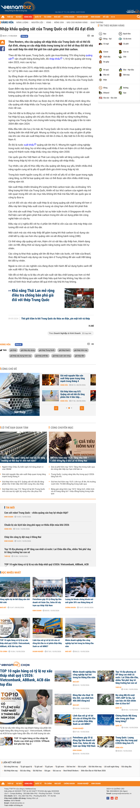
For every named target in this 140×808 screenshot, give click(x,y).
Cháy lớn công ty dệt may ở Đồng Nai (22, 537)
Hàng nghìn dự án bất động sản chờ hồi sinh (15, 601)
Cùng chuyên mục (62, 427)
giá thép (13, 350)
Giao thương (96, 22)
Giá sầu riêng (25, 771)
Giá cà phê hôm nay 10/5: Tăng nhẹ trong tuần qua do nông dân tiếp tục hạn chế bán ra (73, 468)
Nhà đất (3, 608)
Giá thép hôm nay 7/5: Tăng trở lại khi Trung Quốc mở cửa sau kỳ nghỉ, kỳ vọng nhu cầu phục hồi (23, 490)
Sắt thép (19, 412)
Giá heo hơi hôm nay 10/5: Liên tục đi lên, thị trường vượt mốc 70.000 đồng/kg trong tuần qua (73, 483)
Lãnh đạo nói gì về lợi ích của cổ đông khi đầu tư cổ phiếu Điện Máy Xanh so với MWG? (47, 643)
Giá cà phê (82, 767)
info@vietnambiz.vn (17, 803)
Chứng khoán (70, 608)
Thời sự (7, 556)
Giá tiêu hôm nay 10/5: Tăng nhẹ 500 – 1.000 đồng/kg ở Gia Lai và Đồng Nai (69, 459)
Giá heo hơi (70, 767)
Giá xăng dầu (126, 767)
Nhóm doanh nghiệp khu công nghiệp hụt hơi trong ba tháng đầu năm (79, 643)
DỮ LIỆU (106, 17)
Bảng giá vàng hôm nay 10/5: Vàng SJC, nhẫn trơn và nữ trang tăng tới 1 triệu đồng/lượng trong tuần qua (72, 491)
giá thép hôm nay (80, 350)
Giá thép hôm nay (11, 771)
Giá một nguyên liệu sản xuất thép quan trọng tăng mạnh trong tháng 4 (103, 378)
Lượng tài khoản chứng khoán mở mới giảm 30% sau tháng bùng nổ (79, 601)
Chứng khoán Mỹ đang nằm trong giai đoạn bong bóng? (126, 718)
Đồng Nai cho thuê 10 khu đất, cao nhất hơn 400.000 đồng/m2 (83, 698)
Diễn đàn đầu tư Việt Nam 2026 (93, 771)
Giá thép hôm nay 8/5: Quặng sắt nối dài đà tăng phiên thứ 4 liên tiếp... (103, 394)
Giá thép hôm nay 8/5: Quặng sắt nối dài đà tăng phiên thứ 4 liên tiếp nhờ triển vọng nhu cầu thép (23, 483)
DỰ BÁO (18, 17)
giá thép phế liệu (41, 355)
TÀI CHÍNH (47, 17)
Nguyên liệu (37, 22)
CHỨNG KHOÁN (68, 17)
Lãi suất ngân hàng (111, 767)
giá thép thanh (64, 350)
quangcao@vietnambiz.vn (121, 793)
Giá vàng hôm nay (11, 767)
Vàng (48, 22)
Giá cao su (57, 771)
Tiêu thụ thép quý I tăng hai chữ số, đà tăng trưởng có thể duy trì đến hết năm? (23, 459)
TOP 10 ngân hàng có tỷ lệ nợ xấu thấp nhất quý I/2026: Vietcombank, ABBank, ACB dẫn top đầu (46, 566)
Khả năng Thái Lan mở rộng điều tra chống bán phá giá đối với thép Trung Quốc (33, 295)
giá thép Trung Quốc (46, 350)
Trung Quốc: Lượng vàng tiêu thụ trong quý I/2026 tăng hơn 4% (72, 475)
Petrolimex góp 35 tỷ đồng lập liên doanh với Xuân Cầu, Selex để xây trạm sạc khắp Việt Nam (47, 602)
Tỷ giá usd (38, 767)
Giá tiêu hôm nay (95, 767)
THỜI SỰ (10, 17)
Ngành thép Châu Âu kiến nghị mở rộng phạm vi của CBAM (54, 394)
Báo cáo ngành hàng (77, 22)
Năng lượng (22, 22)
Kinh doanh (8, 517)
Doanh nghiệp (38, 651)
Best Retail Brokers (71, 771)
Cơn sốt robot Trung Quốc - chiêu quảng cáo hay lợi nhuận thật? (36, 512)
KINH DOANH (95, 17)
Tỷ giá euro (59, 767)
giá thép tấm (79, 355)
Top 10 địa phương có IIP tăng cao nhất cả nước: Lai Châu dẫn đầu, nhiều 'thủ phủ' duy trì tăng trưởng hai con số (47, 551)
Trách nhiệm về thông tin (13, 805)
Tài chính (3, 651)
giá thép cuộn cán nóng (61, 355)
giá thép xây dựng (28, 350)
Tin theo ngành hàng (111, 25)
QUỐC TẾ (38, 17)
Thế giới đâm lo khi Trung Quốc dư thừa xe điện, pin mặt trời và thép (55, 318)
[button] (56, 408)
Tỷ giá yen (49, 767)
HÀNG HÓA (28, 17)
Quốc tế (119, 708)
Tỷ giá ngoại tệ (26, 767)
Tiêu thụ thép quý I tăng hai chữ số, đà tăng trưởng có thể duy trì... (55, 378)
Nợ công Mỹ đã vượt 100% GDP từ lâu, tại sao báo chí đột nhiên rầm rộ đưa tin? (126, 699)
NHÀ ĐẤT (57, 17)
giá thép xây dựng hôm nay (20, 355)
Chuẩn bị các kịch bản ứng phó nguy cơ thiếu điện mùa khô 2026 (36, 524)
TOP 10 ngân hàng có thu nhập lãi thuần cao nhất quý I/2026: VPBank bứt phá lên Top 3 (32, 741)
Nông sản (59, 22)
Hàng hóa (7, 22)
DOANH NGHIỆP (82, 17)
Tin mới (10, 507)
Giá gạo (47, 771)
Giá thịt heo (37, 771)
